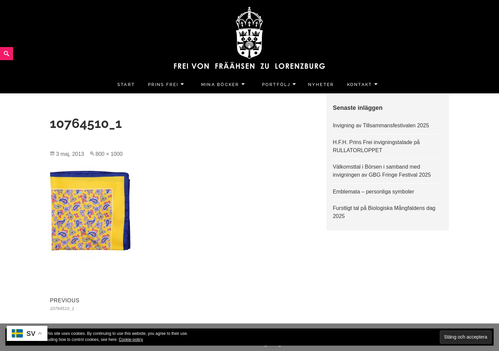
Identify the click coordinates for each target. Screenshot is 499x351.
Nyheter (321, 84)
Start (126, 84)
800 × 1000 (109, 154)
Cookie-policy (131, 339)
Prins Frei (163, 84)
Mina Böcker (220, 84)
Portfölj (276, 84)
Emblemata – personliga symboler (373, 191)
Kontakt (359, 84)
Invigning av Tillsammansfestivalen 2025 (381, 125)
